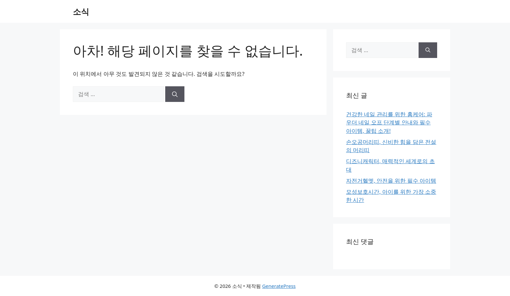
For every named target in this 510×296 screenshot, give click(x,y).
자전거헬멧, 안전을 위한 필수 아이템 (391, 180)
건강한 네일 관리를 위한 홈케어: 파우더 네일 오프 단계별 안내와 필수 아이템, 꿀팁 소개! (389, 122)
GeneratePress (279, 286)
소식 (81, 11)
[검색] (174, 94)
